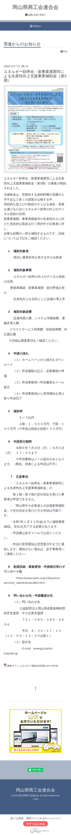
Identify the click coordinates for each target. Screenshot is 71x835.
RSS (64, 51)
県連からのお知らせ (22, 44)
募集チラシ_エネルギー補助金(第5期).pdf (28, 666)
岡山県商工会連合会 (35, 7)
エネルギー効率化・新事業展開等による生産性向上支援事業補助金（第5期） (35, 76)
